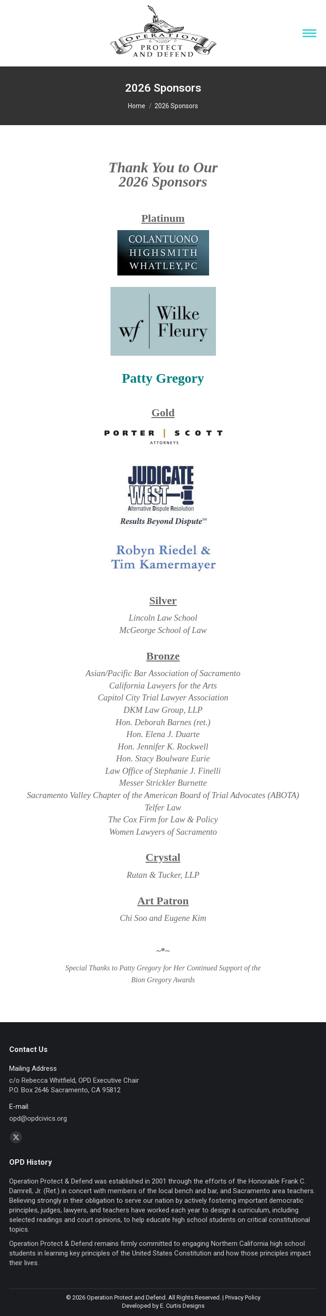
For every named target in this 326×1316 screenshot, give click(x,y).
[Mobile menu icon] (309, 33)
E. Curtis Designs (182, 1305)
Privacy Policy (242, 1297)
